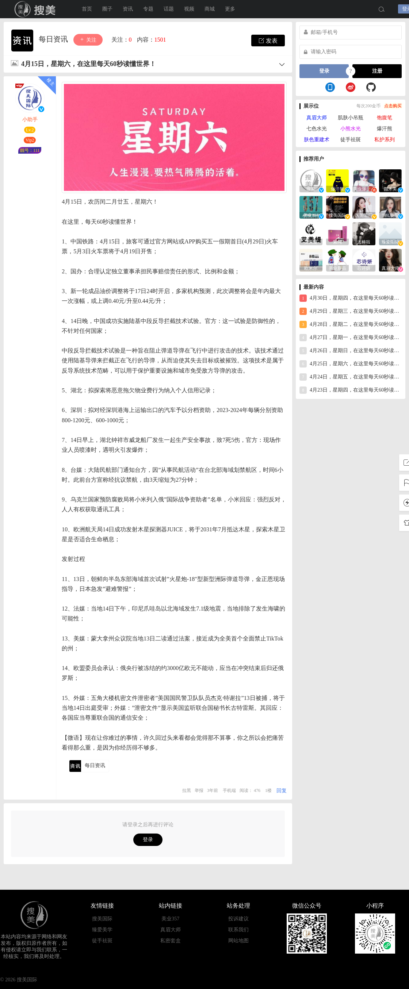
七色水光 (316, 128)
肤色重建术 (316, 139)
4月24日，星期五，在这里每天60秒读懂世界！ (350, 377)
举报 (199, 790)
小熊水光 (350, 128)
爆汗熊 (384, 128)
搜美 (36, 9)
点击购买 (393, 105)
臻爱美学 (102, 929)
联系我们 (238, 929)
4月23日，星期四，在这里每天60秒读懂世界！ (350, 390)
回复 (281, 790)
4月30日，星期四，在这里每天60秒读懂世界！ (350, 298)
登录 (148, 839)
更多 (230, 9)
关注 (88, 39)
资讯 (128, 9)
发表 (268, 40)
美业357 (170, 918)
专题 (148, 9)
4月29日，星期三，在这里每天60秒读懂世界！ (350, 311)
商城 (209, 9)
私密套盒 (170, 940)
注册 (377, 71)
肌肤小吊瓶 (350, 117)
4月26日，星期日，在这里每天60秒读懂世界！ (350, 350)
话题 (169, 9)
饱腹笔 (384, 117)
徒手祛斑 (350, 139)
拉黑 (186, 790)
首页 (87, 9)
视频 (189, 9)
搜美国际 (102, 918)
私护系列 (384, 139)
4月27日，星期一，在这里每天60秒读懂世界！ (350, 337)
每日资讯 (54, 39)
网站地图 (238, 940)
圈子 (107, 9)
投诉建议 (238, 918)
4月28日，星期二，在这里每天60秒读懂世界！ (350, 324)
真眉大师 (316, 117)
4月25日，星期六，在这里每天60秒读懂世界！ (350, 363)
